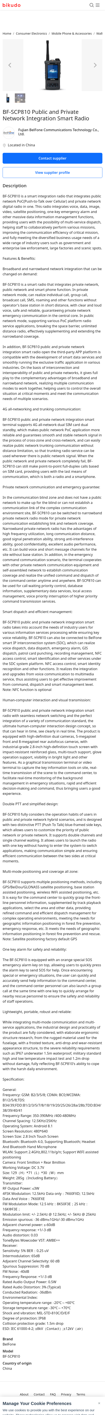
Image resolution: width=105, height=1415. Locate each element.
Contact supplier (52, 158)
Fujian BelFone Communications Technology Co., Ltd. (58, 131)
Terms (80, 1394)
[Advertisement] (52, 20)
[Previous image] (10, 65)
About (24, 1394)
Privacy (66, 1394)
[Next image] (94, 65)
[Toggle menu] (94, 5)
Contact (39, 1394)
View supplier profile (52, 172)
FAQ (53, 1394)
